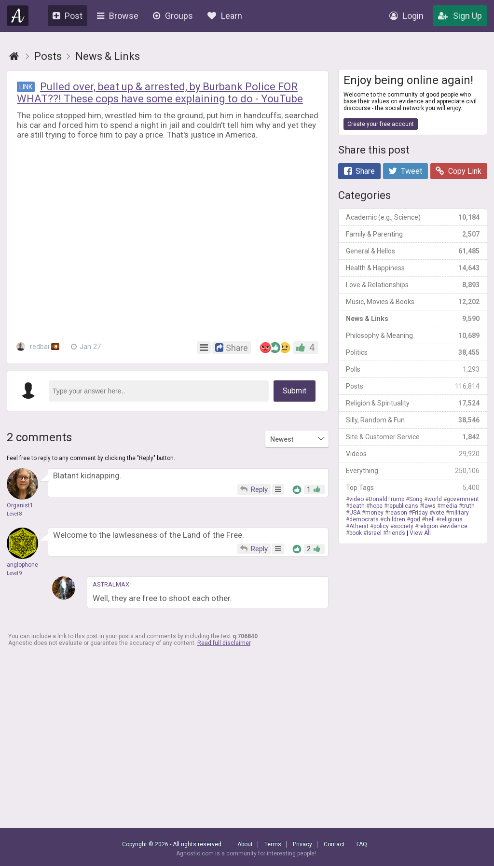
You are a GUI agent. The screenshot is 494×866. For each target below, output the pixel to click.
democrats (364, 519)
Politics (413, 352)
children (394, 519)
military (459, 512)
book (355, 533)
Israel (374, 533)
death (357, 506)
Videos (413, 454)
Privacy (302, 844)
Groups (173, 16)
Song (416, 499)
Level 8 (14, 514)
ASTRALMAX (111, 584)
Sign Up (460, 16)
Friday (420, 512)
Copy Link (458, 171)
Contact (334, 844)
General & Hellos (413, 251)
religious (451, 519)
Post (67, 16)
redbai (37, 346)
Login (406, 16)
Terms (272, 844)
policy (381, 526)
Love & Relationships (413, 285)
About (245, 844)
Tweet (405, 171)
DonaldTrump (386, 499)
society (403, 526)
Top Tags (413, 487)
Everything (413, 471)
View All (420, 533)
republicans (402, 506)
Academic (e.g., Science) (413, 217)
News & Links (413, 318)
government (463, 499)
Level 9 (14, 573)
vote (438, 512)
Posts (413, 386)
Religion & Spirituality (413, 403)
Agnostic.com (18, 15)
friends (395, 533)
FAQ (362, 844)
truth (468, 506)
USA (354, 512)
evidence (455, 526)
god (415, 519)
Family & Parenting (413, 234)
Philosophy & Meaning (413, 335)
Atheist (359, 526)
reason (397, 512)
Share (359, 171)
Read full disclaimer (223, 643)
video (356, 499)
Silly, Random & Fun (413, 420)
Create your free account (380, 124)
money (374, 512)
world (434, 499)
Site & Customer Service (413, 437)
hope (376, 506)
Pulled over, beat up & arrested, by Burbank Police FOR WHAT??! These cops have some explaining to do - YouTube (160, 93)
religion (428, 526)
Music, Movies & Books (413, 302)
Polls (413, 369)
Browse (117, 16)
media (448, 506)
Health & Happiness (413, 268)
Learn (224, 16)
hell (430, 519)
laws (429, 506)
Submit (294, 390)
